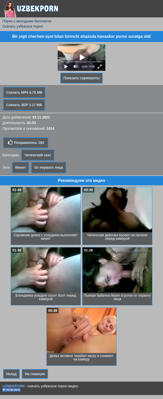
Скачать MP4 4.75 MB (24, 92)
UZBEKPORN (13, 386)
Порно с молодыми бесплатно (26, 21)
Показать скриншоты (81, 78)
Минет (20, 167)
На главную (35, 374)
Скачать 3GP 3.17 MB (24, 105)
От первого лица (48, 167)
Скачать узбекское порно (22, 26)
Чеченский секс (37, 155)
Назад (11, 374)
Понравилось (25, 142)
